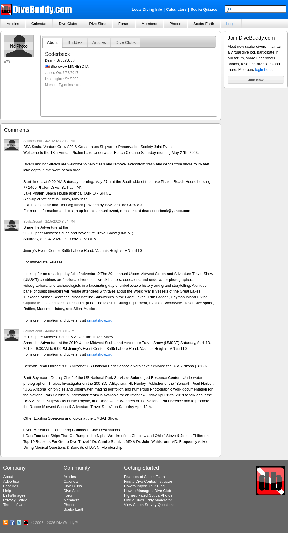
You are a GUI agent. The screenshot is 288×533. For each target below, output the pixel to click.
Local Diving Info (147, 9)
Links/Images (14, 495)
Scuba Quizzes (204, 9)
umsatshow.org (99, 320)
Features (10, 486)
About (52, 42)
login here (263, 69)
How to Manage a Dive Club (147, 491)
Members (149, 24)
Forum (123, 24)
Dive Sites (97, 24)
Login (231, 24)
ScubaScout (32, 141)
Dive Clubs (68, 24)
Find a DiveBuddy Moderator (148, 500)
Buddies (75, 42)
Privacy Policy (15, 500)
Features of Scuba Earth (144, 477)
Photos (175, 24)
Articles (13, 24)
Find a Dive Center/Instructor (148, 481)
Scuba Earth (203, 24)
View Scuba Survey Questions (149, 504)
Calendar (39, 24)
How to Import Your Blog (144, 486)
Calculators (176, 9)
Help (7, 491)
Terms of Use (14, 504)
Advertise (11, 481)
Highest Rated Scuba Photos (148, 495)
